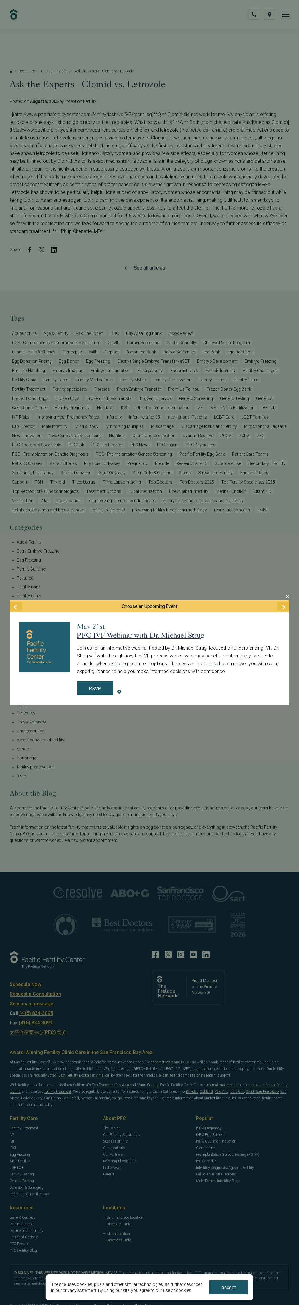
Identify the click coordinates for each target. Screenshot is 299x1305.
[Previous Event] (16, 606)
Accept (228, 1287)
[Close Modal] (287, 596)
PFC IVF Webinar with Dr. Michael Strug (140, 635)
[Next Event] (283, 606)
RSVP (95, 688)
